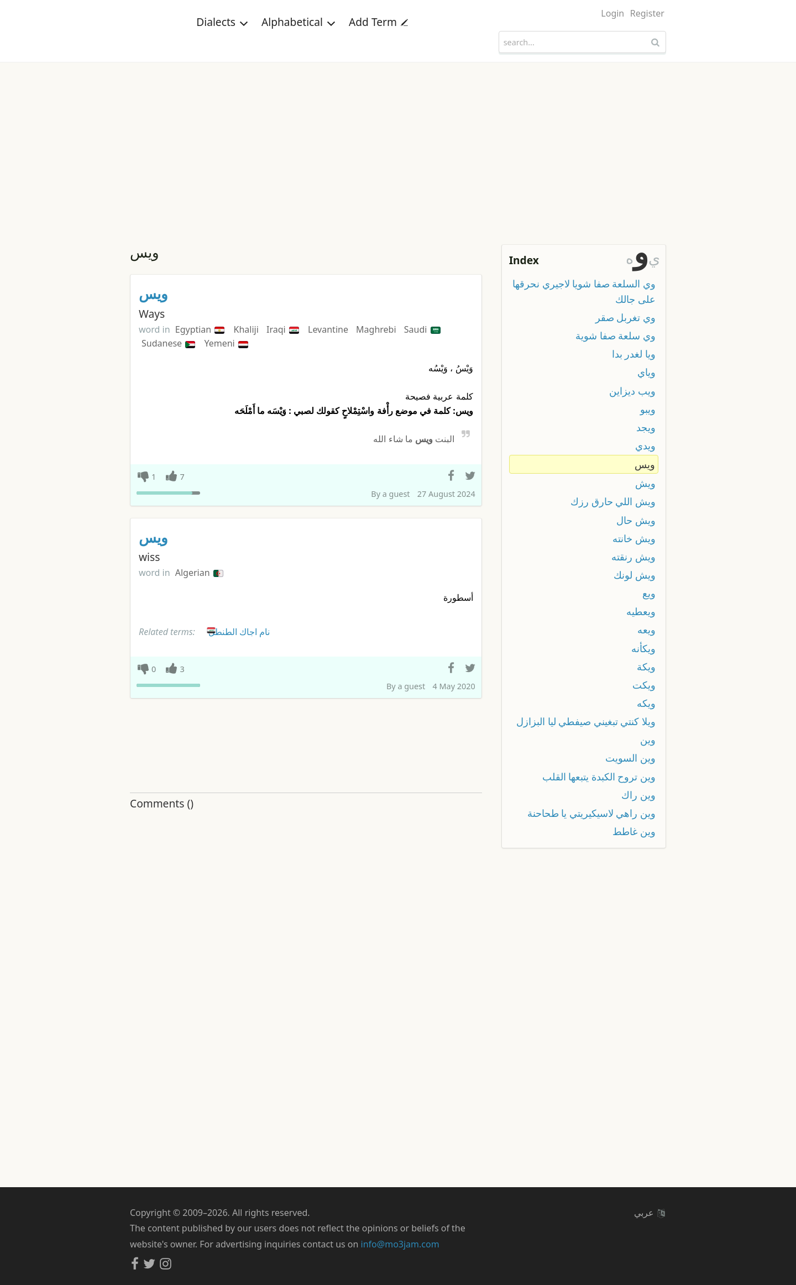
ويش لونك (635, 574)
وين (648, 739)
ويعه (646, 629)
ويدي (645, 445)
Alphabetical (298, 41)
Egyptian (200, 329)
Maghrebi (377, 329)
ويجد (646, 427)
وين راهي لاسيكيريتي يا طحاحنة (591, 813)
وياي (646, 372)
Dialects (222, 41)
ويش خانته (634, 538)
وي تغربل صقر (625, 317)
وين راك (638, 794)
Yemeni (226, 343)
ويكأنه (643, 648)
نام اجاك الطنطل (237, 630)
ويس (153, 293)
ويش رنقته (633, 556)
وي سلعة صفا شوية (615, 335)
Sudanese (168, 343)
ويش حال (636, 520)
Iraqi (282, 329)
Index (524, 260)
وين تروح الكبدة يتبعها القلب (599, 776)
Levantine (329, 329)
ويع (649, 593)
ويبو (648, 409)
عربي (649, 1213)
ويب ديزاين (632, 390)
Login (612, 13)
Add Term (378, 41)
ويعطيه (641, 611)
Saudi (422, 329)
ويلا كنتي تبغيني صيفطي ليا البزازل (586, 721)
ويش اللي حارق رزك (613, 501)
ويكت (644, 684)
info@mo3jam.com (400, 1244)
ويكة (646, 666)
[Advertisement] (398, 145)
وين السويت (630, 757)
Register (647, 13)
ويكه (646, 703)
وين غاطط (634, 831)
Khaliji (247, 329)
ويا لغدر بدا (634, 353)
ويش (645, 483)
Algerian (199, 573)
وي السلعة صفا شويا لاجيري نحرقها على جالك (584, 291)
